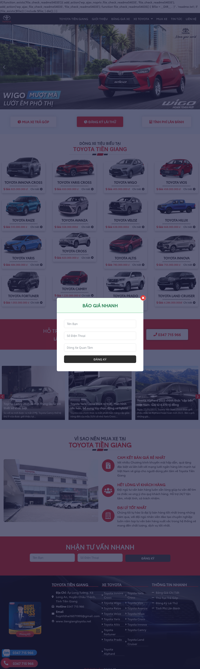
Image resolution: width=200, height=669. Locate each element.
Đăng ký (100, 359)
